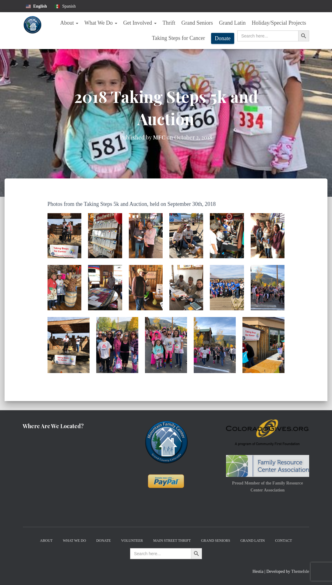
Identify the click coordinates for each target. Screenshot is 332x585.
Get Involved (140, 23)
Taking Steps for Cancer (178, 38)
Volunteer (132, 540)
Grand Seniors (197, 23)
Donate (223, 38)
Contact (283, 540)
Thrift (169, 23)
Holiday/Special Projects (279, 23)
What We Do (100, 23)
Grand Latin (232, 23)
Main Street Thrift (172, 540)
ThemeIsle (300, 571)
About (69, 23)
